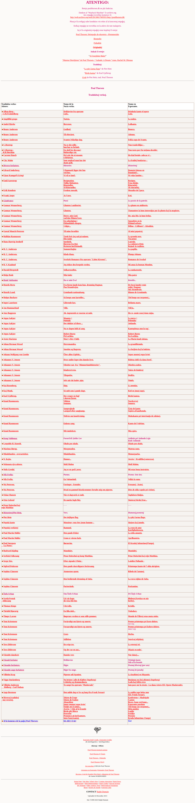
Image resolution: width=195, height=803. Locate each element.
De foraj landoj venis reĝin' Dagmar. (137, 286)
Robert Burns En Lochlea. (134, 335)
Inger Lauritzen (10, 303)
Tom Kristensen (10, 621)
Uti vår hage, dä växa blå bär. (70, 599)
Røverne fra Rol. (70, 244)
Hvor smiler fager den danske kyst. (78, 360)
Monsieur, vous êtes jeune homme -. (78, 522)
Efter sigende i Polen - (72, 561)
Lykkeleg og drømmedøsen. (75, 682)
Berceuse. (67, 124)
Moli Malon (68, 464)
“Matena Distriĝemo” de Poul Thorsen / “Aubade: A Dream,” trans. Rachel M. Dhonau (97, 60)
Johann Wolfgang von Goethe (16, 354)
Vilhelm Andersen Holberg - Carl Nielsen (12, 686)
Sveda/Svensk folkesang (8, 599)
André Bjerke (9, 124)
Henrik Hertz (9, 285)
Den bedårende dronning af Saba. (77, 579)
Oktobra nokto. (134, 365)
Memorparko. (134, 454)
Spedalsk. (67, 242)
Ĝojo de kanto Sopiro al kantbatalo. (137, 410)
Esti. (130, 195)
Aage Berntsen (9, 692)
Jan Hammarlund (11, 308)
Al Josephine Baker (97, 56)
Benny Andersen (10, 129)
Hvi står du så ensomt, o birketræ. (73, 156)
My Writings (81, 785)
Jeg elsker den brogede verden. (76, 265)
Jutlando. (132, 323)
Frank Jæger (9, 195)
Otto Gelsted (8, 500)
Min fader (67, 275)
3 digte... (67, 226)
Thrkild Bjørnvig (10, 611)
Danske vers (68, 655)
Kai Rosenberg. (10, 386)
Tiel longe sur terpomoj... (139, 297)
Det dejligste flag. (71, 517)
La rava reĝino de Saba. (138, 579)
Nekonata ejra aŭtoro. (12, 464)
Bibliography (79, 783)
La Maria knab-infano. (138, 339)
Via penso (132, 239)
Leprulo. (132, 242)
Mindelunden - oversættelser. (15, 454)
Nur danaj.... (133, 655)
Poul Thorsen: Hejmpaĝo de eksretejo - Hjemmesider (97, 34)
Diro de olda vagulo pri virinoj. (141, 490)
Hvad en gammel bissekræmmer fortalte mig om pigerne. (88, 490)
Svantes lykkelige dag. (73, 140)
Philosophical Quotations (109, 785)
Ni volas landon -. (135, 175)
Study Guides (103, 783)
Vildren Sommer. (67, 402)
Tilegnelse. (68, 375)
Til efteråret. (68, 134)
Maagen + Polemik (67, 319)
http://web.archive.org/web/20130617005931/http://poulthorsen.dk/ (97, 17)
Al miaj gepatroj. (135, 231)
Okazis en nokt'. (135, 650)
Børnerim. (67, 543)
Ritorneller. (68, 185)
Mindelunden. (69, 454)
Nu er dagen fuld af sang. (74, 329)
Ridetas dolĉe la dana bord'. (140, 360)
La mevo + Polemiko (132, 319)
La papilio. (132, 249)
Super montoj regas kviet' (139, 354)
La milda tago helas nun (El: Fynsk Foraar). (138, 693)
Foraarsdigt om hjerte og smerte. (77, 627)
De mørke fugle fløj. (72, 500)
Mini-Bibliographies (91, 783)
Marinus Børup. (10, 449)
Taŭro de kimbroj (135, 370)
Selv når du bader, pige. (73, 380)
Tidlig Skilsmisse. (71, 183)
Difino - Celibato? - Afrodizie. (141, 226)
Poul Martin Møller (11, 533)
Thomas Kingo (9, 606)
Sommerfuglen (69, 249)
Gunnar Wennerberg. (12, 205)
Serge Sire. (8, 561)
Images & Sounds (94, 787)
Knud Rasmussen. (11, 401)
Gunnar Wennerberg (12, 221)
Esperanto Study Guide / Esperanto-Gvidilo (97, 740)
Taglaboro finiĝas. (136, 495)
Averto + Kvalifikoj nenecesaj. (141, 459)
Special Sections (114, 783)
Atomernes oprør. (71, 571)
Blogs (86, 787)
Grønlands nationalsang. (74, 292)
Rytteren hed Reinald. (72, 246)
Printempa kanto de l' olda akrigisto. (144, 566)
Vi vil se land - (69, 175)
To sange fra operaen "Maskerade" (78, 685)
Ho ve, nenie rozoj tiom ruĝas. (141, 313)
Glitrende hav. (69, 303)
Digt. (65, 386)
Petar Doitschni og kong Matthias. (78, 556)
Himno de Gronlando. (137, 292)
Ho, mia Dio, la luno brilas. (139, 216)
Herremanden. (69, 344)
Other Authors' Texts (93, 785)
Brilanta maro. (134, 303)
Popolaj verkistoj (10, 528)
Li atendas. (133, 386)
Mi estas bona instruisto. (138, 469)
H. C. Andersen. (10, 254)
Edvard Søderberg (11, 170)
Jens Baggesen (9, 313)
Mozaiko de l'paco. (136, 190)
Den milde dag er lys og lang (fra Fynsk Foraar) (84, 692)
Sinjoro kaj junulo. (136, 522)
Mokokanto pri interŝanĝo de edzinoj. (144, 416)
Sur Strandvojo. (135, 289)
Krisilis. (131, 606)
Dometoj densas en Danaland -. (136, 171)
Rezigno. (132, 181)
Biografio (97, 39)
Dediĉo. (131, 375)
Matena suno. (134, 449)
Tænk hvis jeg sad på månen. (75, 236)
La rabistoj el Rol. (136, 244)
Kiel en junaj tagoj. (136, 391)
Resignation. (68, 181)
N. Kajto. (7, 459)
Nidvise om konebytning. (74, 416)
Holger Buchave (10, 297)
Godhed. (67, 129)
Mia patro (132, 275)
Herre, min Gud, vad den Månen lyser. (72, 217)
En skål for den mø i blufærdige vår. (72, 151)
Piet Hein (7, 517)
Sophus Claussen (10, 571)
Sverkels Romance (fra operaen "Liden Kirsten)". (85, 259)
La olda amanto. (135, 533)
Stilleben (67, 639)
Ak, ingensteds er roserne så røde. (78, 313)
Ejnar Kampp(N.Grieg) (13, 175)
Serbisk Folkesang (11, 556)
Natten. (66, 119)
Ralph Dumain (103, 792)
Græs (65, 634)
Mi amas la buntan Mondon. (140, 265)
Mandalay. (68, 551)
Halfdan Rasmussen (12, 236)
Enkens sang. (69, 423)
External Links (106, 787)
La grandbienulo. (135, 344)
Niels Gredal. (9, 469)
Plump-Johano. (134, 254)
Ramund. (67, 528)
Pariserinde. (68, 586)
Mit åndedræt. (69, 431)
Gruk (84, 77)
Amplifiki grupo (10, 119)
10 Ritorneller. (69, 187)
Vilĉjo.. (131, 308)
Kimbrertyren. (69, 370)
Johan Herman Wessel (13, 344)
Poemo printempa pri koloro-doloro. (143, 627)
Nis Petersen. (9, 484)
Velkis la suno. (134, 479)
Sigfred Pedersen (10, 566)
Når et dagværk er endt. (73, 495)
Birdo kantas (90, 73)
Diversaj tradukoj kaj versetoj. (10, 698)
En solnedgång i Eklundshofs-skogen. (72, 222)
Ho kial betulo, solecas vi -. (139, 155)
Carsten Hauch (10, 155)
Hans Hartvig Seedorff (13, 242)
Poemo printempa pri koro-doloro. (143, 621)
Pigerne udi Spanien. (72, 674)
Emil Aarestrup (10, 181)
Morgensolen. (69, 449)
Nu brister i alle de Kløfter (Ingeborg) (79, 680)
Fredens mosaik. (70, 190)
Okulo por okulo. (70, 444)
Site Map (86, 781)
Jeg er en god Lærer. (72, 469)
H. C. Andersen (10, 249)
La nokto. (132, 119)
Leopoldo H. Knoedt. (12, 444)
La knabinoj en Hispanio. (139, 674)
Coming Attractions (105, 781)
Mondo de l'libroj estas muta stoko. (143, 616)
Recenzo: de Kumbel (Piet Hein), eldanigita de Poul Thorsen (97, 774)
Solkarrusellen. (70, 270)
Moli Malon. (133, 464)
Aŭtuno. (131, 134)
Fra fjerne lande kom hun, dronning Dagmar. (82, 285)
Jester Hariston (10, 339)
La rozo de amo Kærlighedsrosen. (135, 529)
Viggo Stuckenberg (11, 680)
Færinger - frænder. (72, 484)
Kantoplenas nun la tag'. (138, 329)
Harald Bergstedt (10, 270)
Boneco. (131, 129)
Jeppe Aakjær (9, 318)
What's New (94, 781)
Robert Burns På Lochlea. (69, 335)
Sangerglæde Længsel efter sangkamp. (74, 410)
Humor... (67, 459)
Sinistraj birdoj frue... (137, 500)
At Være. (67, 195)
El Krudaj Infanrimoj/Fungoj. (141, 543)
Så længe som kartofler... (74, 297)
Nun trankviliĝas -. (136, 145)
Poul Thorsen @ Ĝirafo (97, 754)
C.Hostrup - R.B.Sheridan (7, 151)
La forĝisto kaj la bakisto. (139, 349)
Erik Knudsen (9, 190)
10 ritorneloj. (133, 187)
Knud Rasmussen (11, 416)
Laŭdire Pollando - (136, 561)
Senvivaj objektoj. (136, 639)
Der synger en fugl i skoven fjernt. (71, 397)
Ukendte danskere (11, 655)
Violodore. (132, 611)
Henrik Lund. (9, 292)
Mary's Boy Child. (71, 339)
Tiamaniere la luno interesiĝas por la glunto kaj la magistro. (154, 211)
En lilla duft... (69, 611)
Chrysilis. (67, 606)
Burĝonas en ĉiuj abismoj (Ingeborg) (144, 680)
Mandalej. (132, 551)
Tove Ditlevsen (9, 644)
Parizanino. (133, 586)
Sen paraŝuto (89, 766)
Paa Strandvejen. (70, 287)
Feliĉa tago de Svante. (137, 140)
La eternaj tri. (134, 644)
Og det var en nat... (71, 650)
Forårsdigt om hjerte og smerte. (77, 621)
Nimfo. (131, 380)
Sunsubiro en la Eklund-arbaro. (135, 222)
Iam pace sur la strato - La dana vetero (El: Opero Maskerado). (155, 685)
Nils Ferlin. (8, 479)
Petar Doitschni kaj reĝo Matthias (10, 506)
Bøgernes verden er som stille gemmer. (80, 616)
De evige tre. (68, 644)
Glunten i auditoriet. (72, 205)
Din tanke (67, 239)
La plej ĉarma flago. (137, 517)
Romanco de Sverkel (137, 259)
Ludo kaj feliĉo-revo (137, 682)
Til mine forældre (71, 231)
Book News (117, 781)
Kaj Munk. (8, 391)
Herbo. (131, 634)
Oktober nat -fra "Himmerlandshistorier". (81, 365)
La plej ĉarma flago (92, 69)
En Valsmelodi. (69, 479)
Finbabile (97, 43)
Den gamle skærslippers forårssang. (78, 566)
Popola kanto (9, 522)
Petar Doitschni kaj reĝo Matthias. (143, 556)
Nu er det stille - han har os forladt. (71, 146)
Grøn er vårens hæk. (72, 538)
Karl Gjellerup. (10, 396)
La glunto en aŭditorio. (138, 205)
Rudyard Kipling (10, 551)
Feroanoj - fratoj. (135, 484)
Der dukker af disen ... (73, 323)
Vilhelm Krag (9, 674)
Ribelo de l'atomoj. (136, 571)
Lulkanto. (132, 124)
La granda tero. (135, 236)
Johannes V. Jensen (11, 360)
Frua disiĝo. (133, 183)
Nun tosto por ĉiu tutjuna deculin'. (143, 150)
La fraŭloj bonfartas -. (137, 160)
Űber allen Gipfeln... (72, 354)
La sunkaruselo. (135, 270)
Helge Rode (8, 275)
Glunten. (67, 211)
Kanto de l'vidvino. (136, 423)
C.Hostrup (7, 145)
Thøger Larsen (9, 616)
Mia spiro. (132, 431)
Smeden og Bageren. (72, 349)
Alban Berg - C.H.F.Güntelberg (9, 112)
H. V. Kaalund (9, 265)
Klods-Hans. (68, 254)
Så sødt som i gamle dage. (74, 391)
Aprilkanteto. (134, 538)
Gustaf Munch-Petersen (13, 231)
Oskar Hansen (9, 495)
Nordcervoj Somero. (133, 402)
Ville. (65, 308)
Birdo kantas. (134, 396)
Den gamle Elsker (71, 533)
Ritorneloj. (132, 185)
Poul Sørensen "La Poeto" (8, 544)
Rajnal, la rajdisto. (136, 246)
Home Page (78, 781)
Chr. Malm (8, 160)
